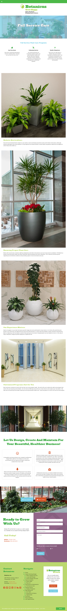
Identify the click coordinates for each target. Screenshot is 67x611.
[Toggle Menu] (2, 1)
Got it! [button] (60, 608)
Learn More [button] (42, 608)
